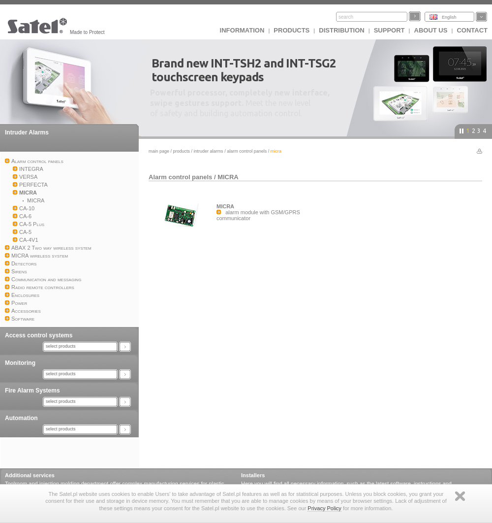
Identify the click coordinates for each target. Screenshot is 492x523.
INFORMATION (242, 30)
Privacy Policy (324, 508)
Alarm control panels (247, 151)
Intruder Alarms (27, 132)
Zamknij (460, 496)
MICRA (228, 177)
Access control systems (38, 335)
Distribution (341, 30)
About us (431, 30)
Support (389, 30)
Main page (159, 151)
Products (291, 30)
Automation (21, 418)
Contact (472, 30)
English (449, 17)
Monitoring (20, 363)
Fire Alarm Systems (32, 390)
